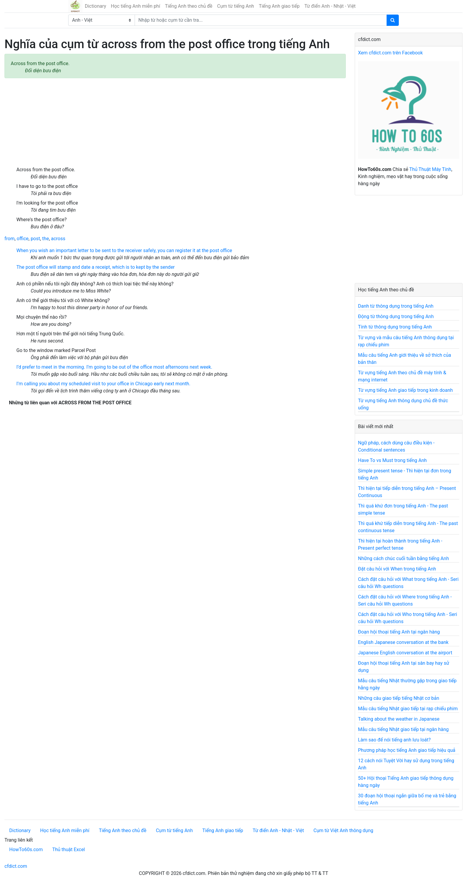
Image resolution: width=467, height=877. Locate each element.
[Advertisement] (175, 122)
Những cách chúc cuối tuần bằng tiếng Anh (403, 558)
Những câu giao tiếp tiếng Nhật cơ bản (398, 698)
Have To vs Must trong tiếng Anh (392, 460)
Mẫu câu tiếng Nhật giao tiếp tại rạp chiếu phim (408, 708)
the (45, 238)
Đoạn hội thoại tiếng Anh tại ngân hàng (399, 632)
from (9, 238)
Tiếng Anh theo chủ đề (188, 6)
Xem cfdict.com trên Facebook (390, 53)
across (58, 238)
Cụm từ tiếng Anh (235, 6)
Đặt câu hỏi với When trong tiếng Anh (397, 569)
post (35, 238)
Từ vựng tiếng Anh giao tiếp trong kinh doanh (405, 390)
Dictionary (95, 6)
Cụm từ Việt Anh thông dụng (343, 830)
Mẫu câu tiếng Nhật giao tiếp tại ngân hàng (403, 729)
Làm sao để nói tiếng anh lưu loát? (394, 740)
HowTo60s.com (26, 849)
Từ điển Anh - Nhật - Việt (330, 6)
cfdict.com (15, 866)
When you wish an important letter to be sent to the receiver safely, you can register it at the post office (124, 250)
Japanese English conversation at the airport (405, 653)
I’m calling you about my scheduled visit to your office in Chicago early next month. (103, 383)
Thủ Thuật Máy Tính (430, 169)
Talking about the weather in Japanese (399, 719)
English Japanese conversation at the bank (403, 642)
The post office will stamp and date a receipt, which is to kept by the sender (95, 267)
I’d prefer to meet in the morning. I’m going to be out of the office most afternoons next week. (114, 367)
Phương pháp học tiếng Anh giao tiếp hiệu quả (406, 750)
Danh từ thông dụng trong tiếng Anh (395, 306)
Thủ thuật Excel (68, 849)
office (23, 238)
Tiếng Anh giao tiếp (279, 6)
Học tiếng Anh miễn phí (135, 6)
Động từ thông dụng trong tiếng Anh (396, 316)
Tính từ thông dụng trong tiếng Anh (395, 327)
